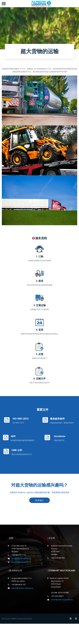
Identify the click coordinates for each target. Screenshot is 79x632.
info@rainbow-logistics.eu (21, 567)
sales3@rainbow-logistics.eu (62, 608)
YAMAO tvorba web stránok (21, 627)
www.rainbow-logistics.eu (21, 570)
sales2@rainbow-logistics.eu (22, 596)
